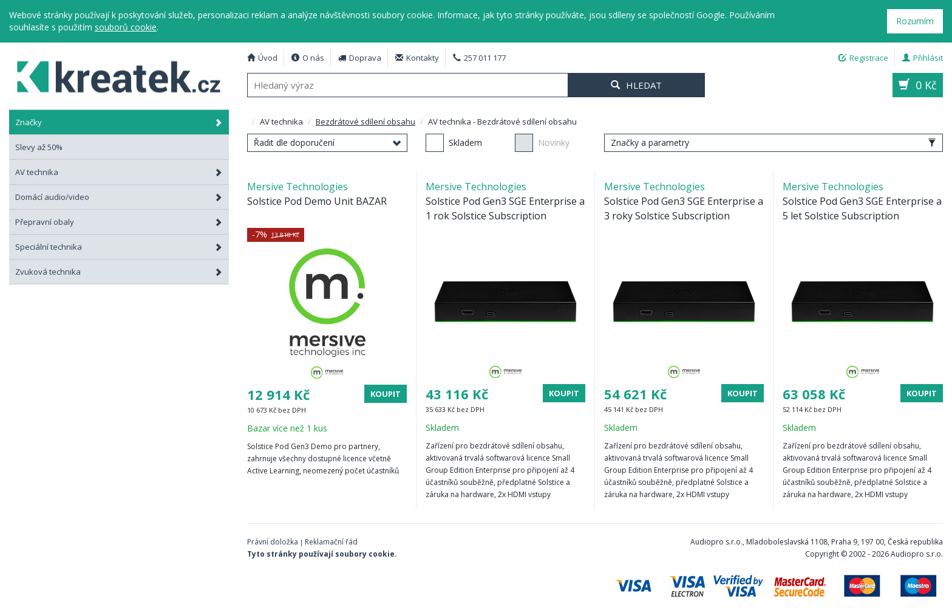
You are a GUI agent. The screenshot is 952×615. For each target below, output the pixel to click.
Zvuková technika (119, 271)
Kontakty (417, 57)
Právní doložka (272, 542)
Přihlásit (922, 57)
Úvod (262, 57)
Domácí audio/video (119, 196)
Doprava (359, 57)
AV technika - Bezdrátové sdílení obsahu (111, 75)
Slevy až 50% (39, 147)
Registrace (863, 57)
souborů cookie (126, 27)
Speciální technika (119, 246)
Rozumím (915, 21)
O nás (307, 57)
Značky (119, 122)
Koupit (385, 393)
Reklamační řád (331, 542)
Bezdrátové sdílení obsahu (365, 121)
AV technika (119, 172)
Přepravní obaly (119, 221)
